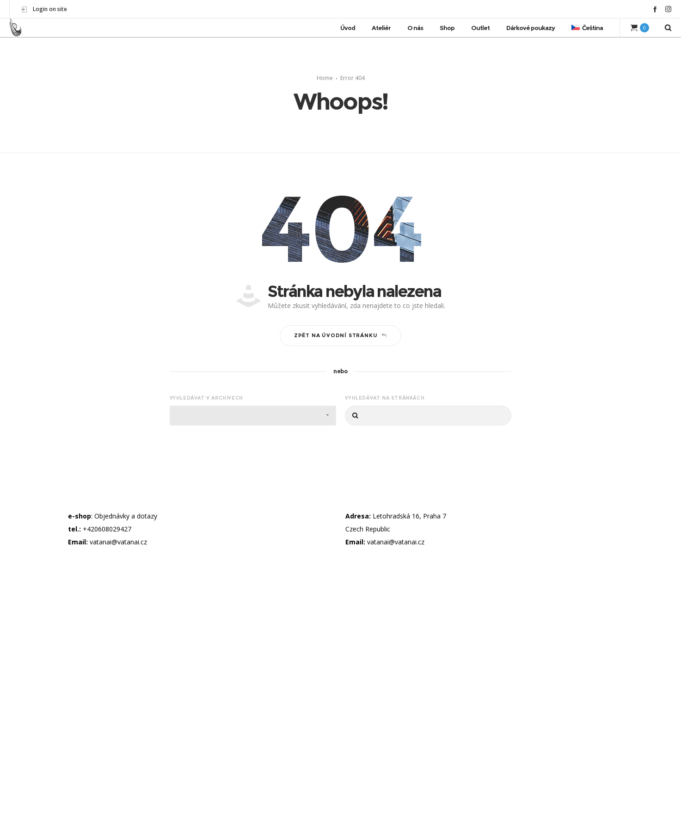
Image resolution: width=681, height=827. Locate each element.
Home (325, 78)
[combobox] (253, 416)
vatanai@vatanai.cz (118, 541)
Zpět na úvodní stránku (340, 335)
